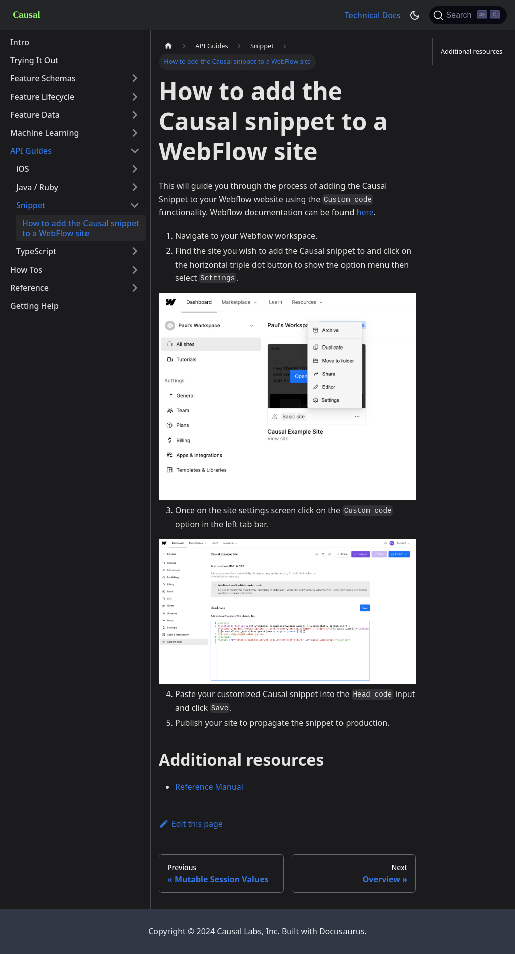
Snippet (30, 205)
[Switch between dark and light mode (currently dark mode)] (415, 15)
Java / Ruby (37, 187)
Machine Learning (44, 132)
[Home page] (168, 46)
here (365, 212)
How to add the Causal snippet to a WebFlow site (80, 228)
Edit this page (191, 823)
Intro (19, 42)
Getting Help (34, 305)
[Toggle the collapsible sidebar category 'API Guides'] (135, 151)
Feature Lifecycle (42, 96)
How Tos (26, 269)
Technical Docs (373, 15)
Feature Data (35, 114)
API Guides (31, 150)
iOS (22, 169)
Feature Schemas (43, 78)
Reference (29, 287)
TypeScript (36, 251)
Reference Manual (209, 786)
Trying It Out (34, 60)
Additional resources (471, 51)
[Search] (468, 15)
